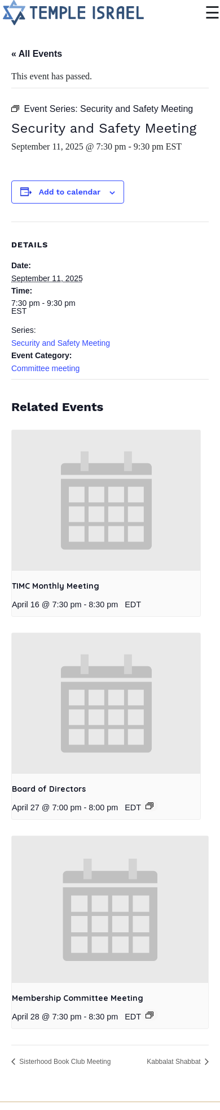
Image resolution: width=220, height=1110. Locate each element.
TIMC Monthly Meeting (55, 586)
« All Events (36, 53)
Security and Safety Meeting (60, 343)
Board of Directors (49, 789)
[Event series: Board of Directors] (149, 805)
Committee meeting (45, 368)
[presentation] (106, 500)
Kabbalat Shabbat (175, 1062)
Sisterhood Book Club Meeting (64, 1062)
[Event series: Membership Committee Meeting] (149, 1015)
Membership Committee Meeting (77, 998)
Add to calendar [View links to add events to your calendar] (69, 191)
